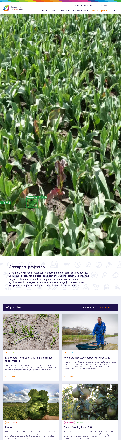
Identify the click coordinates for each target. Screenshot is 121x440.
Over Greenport (99, 11)
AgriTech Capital (80, 11)
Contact (114, 11)
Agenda (53, 11)
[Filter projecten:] (107, 307)
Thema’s (64, 11)
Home (44, 11)
